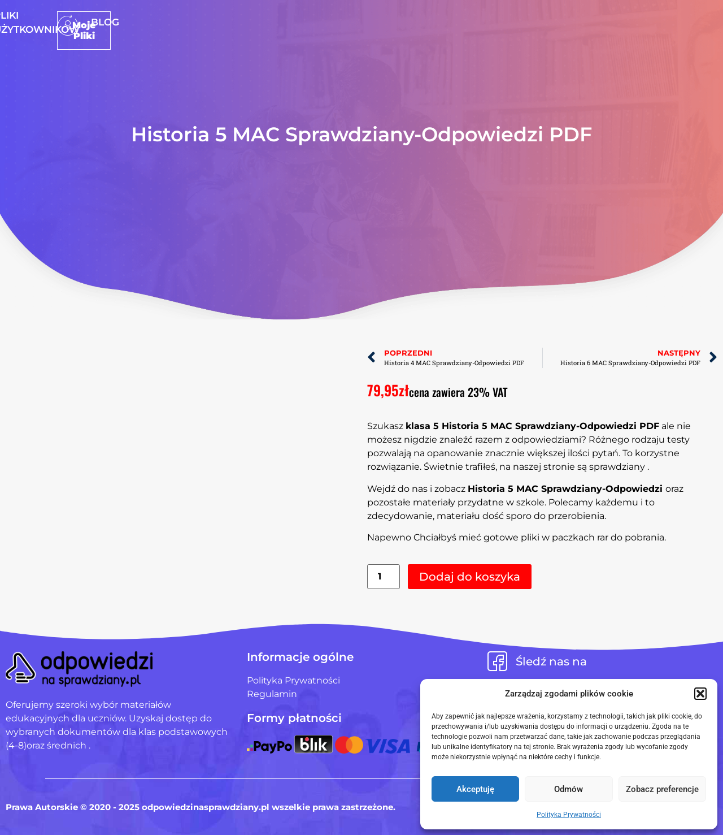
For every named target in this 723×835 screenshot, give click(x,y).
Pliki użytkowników (380, 22)
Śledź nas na (551, 661)
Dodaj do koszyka (469, 576)
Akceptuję (475, 789)
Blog (462, 22)
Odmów (568, 789)
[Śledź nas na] (497, 661)
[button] (700, 693)
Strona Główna (266, 22)
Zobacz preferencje (662, 789)
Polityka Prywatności (569, 815)
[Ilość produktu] (383, 577)
